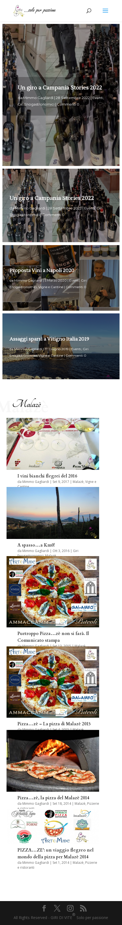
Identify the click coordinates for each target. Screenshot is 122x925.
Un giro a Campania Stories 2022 (60, 90)
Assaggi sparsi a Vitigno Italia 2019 (49, 341)
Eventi (97, 100)
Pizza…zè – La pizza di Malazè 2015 (54, 724)
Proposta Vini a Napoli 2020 (42, 272)
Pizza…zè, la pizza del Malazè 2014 (53, 798)
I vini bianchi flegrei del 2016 (47, 476)
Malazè (78, 481)
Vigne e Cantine (50, 289)
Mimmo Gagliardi (38, 100)
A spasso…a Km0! (36, 545)
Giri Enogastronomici (36, 107)
